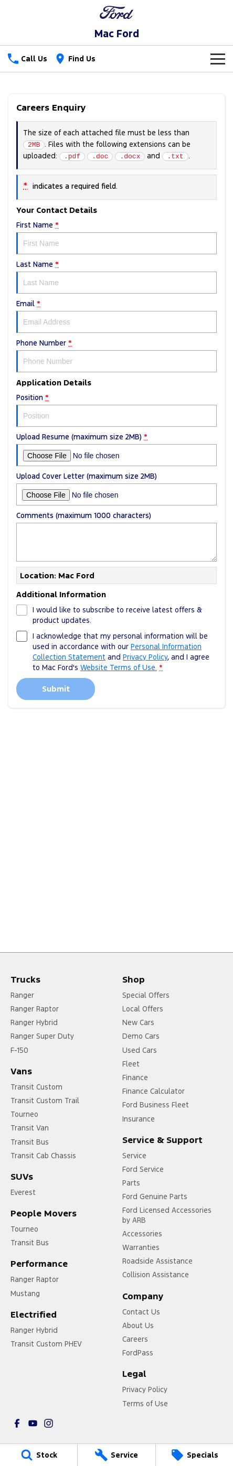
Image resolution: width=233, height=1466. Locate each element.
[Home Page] (116, 12)
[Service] (116, 1455)
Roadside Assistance (157, 1261)
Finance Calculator (153, 1091)
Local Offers (142, 1009)
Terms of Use (145, 1403)
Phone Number (116, 355)
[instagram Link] (48, 1423)
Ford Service (143, 1169)
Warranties (141, 1247)
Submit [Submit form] (56, 689)
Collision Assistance (155, 1274)
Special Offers (146, 995)
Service (134, 1155)
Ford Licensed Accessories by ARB (166, 1214)
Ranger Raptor (34, 1009)
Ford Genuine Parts (154, 1196)
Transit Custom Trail (44, 1100)
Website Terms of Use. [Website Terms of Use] (118, 667)
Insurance (138, 1119)
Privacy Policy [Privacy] (145, 657)
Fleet (131, 1064)
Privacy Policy (144, 1389)
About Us (138, 1325)
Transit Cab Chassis (43, 1155)
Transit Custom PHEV (46, 1344)
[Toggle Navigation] (217, 59)
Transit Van (29, 1128)
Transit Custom (36, 1087)
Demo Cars (141, 1036)
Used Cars (139, 1050)
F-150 (19, 1050)
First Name (116, 237)
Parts (131, 1183)
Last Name (116, 277)
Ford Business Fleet (155, 1104)
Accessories (142, 1233)
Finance (135, 1077)
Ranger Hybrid (34, 1022)
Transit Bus (29, 1142)
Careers (135, 1339)
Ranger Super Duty (42, 1036)
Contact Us (141, 1312)
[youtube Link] (32, 1423)
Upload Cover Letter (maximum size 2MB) (116, 488)
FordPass (137, 1352)
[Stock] (38, 1455)
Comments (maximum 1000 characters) (116, 536)
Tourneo (24, 1114)
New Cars (138, 1022)
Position (116, 410)
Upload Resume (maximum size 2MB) (116, 449)
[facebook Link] (17, 1423)
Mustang (25, 1293)
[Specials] (194, 1455)
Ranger (22, 995)
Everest (23, 1192)
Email (116, 316)
